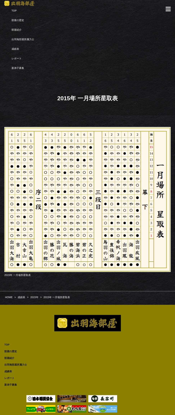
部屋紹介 (17, 29)
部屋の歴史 (18, 20)
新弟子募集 (18, 68)
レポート (17, 58)
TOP (14, 10)
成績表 (15, 48)
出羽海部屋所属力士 (23, 39)
